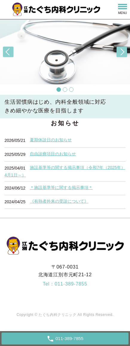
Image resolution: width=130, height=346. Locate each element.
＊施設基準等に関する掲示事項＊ (61, 187)
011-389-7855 (71, 283)
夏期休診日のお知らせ (51, 139)
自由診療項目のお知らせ (53, 153)
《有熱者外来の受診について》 (59, 201)
